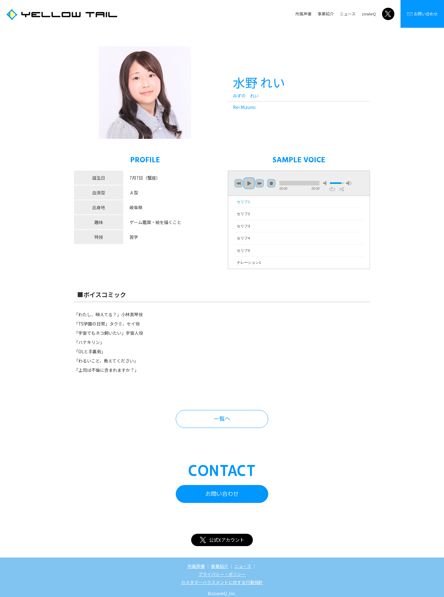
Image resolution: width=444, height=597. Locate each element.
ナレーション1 (249, 262)
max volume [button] (349, 183)
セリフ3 (243, 226)
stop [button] (271, 183)
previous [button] (238, 183)
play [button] (249, 183)
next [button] (259, 183)
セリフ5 (243, 250)
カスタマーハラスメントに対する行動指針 (222, 582)
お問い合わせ (422, 14)
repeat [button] (332, 189)
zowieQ (369, 14)
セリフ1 (243, 202)
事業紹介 (326, 14)
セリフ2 (243, 214)
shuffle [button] (341, 189)
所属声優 (303, 14)
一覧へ (222, 419)
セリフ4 (243, 238)
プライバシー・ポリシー (222, 574)
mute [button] (326, 183)
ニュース (348, 14)
